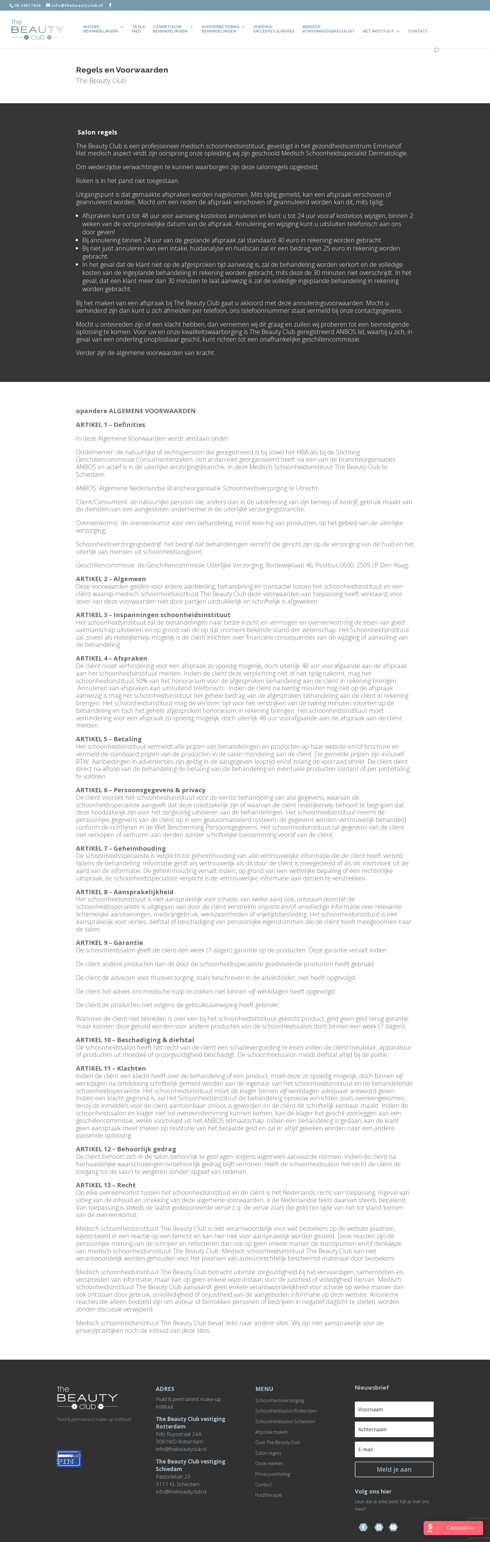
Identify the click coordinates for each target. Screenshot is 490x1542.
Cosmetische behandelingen (170, 29)
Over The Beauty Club (277, 1442)
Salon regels (268, 1453)
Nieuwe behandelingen (100, 29)
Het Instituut (378, 31)
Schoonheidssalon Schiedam (285, 1421)
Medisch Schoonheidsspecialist (328, 29)
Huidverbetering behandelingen (220, 29)
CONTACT (418, 31)
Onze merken (269, 1463)
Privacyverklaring (272, 1474)
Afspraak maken (271, 1432)
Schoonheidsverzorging (279, 1400)
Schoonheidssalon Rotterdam (286, 1411)
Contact (263, 1484)
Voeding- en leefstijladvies (273, 29)
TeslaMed (138, 29)
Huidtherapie (268, 1495)
